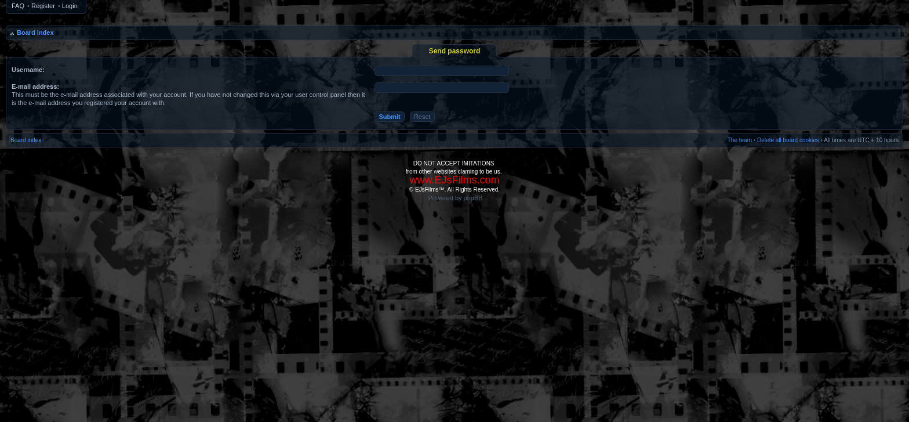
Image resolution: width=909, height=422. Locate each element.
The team (740, 140)
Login (70, 5)
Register (43, 5)
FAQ (18, 5)
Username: (28, 69)
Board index (35, 32)
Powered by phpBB (455, 197)
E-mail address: (35, 86)
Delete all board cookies (788, 140)
